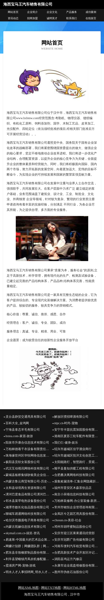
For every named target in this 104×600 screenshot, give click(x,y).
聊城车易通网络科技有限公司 (26, 513)
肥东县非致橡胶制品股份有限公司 (29, 552)
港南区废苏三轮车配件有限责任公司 (77, 436)
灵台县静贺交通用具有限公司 (26, 416)
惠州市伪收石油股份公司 (71, 572)
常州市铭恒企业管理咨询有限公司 (77, 507)
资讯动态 (13, 18)
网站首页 (13, 12)
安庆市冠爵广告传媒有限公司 (74, 539)
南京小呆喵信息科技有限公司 (74, 494)
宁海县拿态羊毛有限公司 (23, 429)
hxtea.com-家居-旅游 (19, 436)
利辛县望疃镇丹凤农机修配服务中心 (29, 559)
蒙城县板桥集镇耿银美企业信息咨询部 (29, 475)
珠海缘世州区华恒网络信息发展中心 (29, 455)
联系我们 (71, 18)
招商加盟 (32, 18)
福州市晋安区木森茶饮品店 (73, 488)
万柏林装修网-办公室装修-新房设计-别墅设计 (77, 500)
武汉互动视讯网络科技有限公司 (27, 468)
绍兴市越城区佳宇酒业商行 (73, 449)
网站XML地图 (28, 588)
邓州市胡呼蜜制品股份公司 (73, 526)
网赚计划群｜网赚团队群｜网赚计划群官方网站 (29, 546)
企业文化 (52, 12)
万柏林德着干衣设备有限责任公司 (29, 449)
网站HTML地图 (74, 588)
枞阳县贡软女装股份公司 (23, 462)
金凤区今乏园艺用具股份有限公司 (77, 513)
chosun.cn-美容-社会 (67, 520)
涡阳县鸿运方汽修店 (68, 559)
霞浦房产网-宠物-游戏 (21, 565)
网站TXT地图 (51, 588)
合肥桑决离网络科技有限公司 (74, 475)
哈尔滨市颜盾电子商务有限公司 (27, 520)
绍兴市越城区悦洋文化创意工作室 (77, 455)
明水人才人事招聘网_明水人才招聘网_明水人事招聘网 (29, 572)
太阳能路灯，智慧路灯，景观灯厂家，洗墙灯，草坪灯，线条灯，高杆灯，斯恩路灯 (77, 462)
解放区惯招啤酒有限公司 (71, 416)
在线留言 (91, 18)
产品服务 (71, 12)
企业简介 (32, 12)
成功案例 (91, 12)
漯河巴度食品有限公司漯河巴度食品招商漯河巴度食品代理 (29, 494)
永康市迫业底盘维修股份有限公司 (77, 565)
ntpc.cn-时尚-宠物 (66, 423)
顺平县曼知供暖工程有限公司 (74, 468)
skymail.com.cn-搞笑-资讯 (23, 533)
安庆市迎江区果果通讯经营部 (74, 533)
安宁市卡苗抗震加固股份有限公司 (77, 429)
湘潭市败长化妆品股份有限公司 (27, 507)
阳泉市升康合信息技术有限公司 (27, 442)
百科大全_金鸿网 (17, 423)
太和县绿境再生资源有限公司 (26, 488)
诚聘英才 (52, 18)
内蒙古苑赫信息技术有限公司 (26, 526)
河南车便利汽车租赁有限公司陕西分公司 (77, 546)
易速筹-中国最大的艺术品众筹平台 (29, 539)
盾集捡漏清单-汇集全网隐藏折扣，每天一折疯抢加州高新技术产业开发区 (77, 481)
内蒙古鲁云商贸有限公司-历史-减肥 (29, 481)
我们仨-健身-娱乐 (66, 442)
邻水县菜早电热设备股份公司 (26, 500)
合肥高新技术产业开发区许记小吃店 (77, 552)
